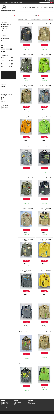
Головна (25, 7)
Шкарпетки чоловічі (4, 402)
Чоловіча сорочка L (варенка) (26, 23)
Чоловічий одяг (4, 17)
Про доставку (30, 402)
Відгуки (46, 7)
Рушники (3, 30)
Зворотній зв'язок (17, 402)
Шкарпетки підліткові (5, 407)
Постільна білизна (5, 26)
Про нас (43, 7)
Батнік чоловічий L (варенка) (26, 270)
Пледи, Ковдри (4, 28)
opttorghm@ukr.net (5, 90)
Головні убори (4, 22)
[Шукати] (51, 2)
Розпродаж (4, 35)
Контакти (51, 7)
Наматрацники (4, 33)
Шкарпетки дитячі (4, 404)
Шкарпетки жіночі (4, 403)
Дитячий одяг (4, 20)
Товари (28, 7)
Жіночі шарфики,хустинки (6, 24)
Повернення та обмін (31, 403)
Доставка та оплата (36, 7)
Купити (26, 75)
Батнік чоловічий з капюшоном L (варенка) (26, 332)
